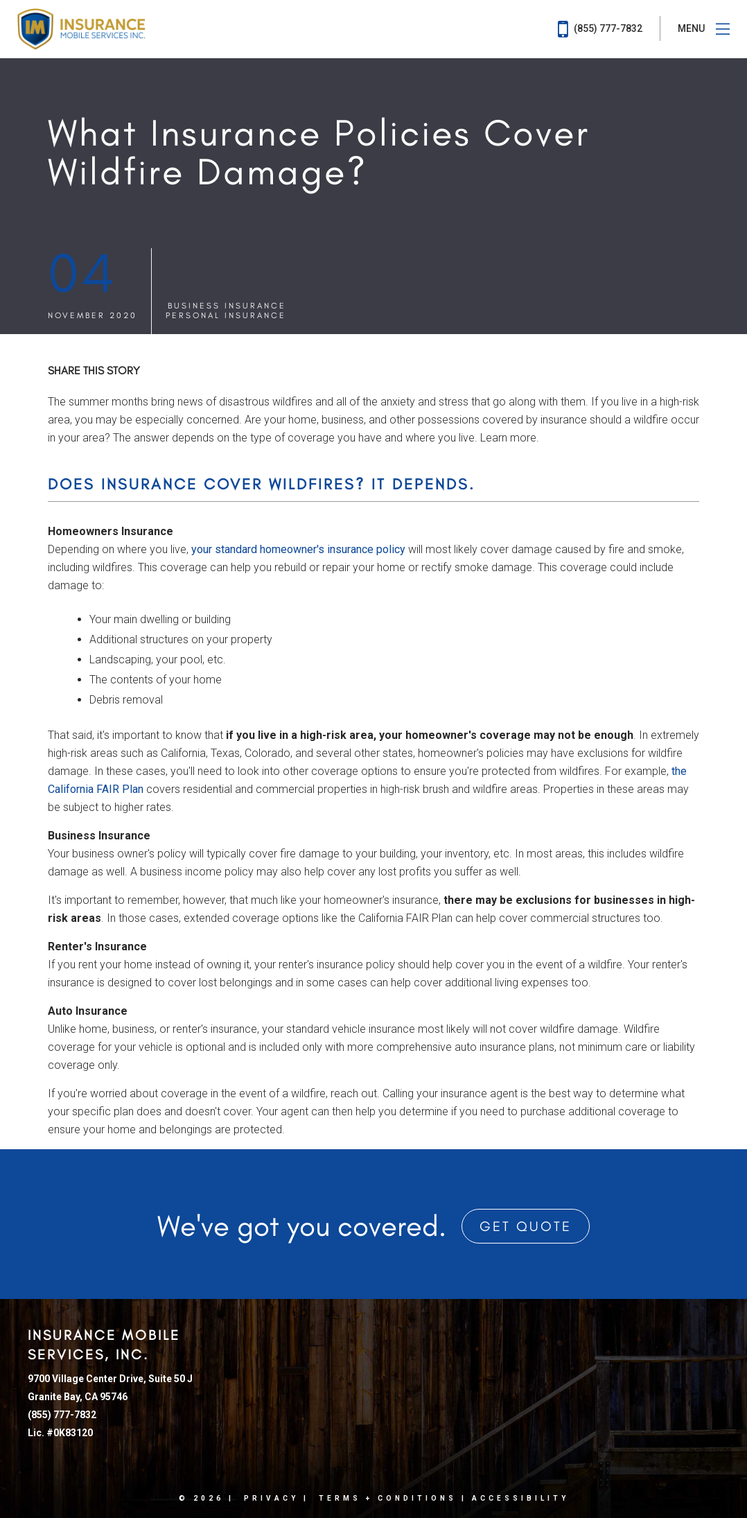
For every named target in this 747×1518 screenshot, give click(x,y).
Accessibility (520, 1498)
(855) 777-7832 (600, 29)
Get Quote (526, 1226)
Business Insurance (227, 306)
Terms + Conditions (388, 1498)
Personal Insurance (226, 315)
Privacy (271, 1498)
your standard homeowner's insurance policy (298, 549)
